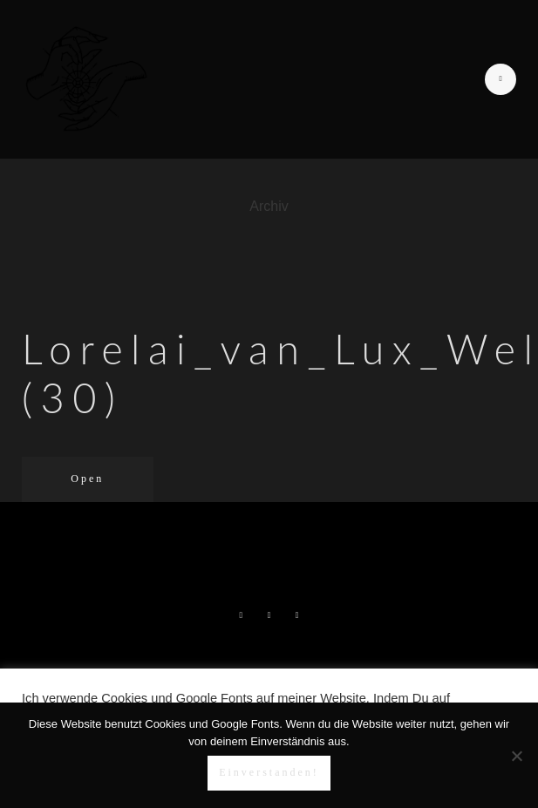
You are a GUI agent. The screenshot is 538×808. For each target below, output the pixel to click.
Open (87, 478)
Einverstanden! (269, 772)
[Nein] (516, 755)
